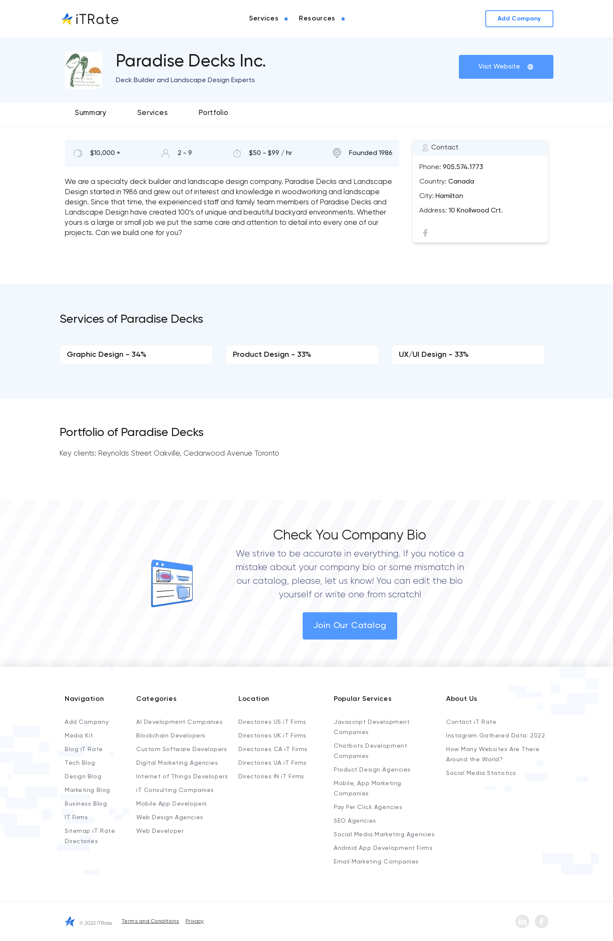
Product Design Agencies (372, 770)
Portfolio (213, 113)
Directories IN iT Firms (271, 777)
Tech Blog (80, 763)
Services (152, 113)
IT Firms (76, 818)
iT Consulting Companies (175, 790)
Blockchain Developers (171, 736)
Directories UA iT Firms (272, 763)
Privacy (195, 921)
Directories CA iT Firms (273, 749)
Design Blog (83, 777)
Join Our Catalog (350, 626)
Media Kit (79, 736)
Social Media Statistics (481, 773)
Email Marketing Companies (376, 862)
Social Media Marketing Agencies (384, 835)
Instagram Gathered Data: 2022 (495, 736)
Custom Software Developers (181, 749)
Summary (91, 113)
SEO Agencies (355, 821)
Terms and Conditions (150, 921)
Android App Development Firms (383, 848)
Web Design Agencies (169, 818)
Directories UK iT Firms (272, 736)
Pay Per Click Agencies (368, 807)
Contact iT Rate (471, 722)
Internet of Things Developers (182, 777)
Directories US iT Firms (272, 722)
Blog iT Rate (84, 749)
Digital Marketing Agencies (177, 763)
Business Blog (86, 804)
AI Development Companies (179, 722)
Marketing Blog (87, 790)
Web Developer (159, 831)
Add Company (87, 722)
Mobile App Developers (171, 804)
